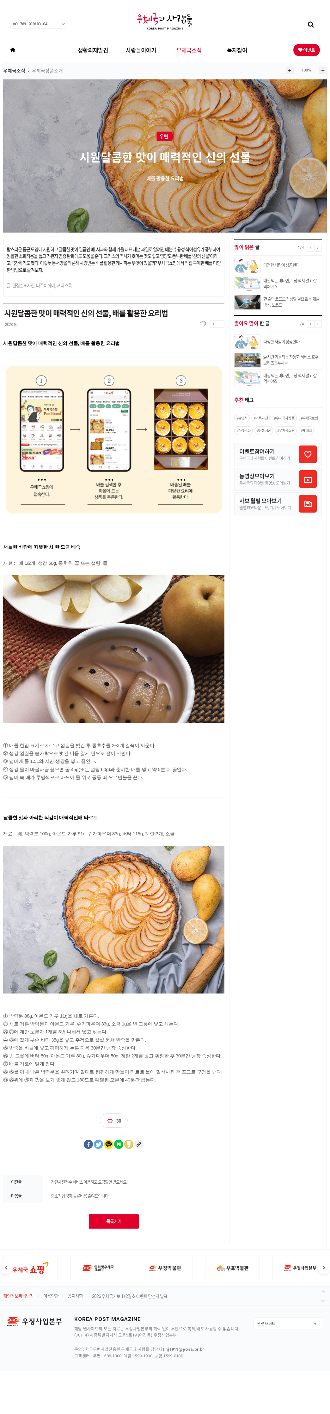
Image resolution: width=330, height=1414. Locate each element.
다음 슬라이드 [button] (323, 1267)
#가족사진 (261, 418)
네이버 (119, 1144)
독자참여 (237, 50)
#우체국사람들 (284, 418)
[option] (97, 1268)
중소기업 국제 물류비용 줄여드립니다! (80, 1196)
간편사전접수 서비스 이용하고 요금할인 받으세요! (89, 1182)
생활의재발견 (93, 50)
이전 (324, 1291)
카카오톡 (108, 1144)
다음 (324, 1299)
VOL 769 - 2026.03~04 (30, 24)
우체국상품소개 (47, 71)
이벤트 (308, 50)
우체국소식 (189, 50)
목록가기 (113, 1221)
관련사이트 (266, 1323)
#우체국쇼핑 (285, 430)
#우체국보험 (309, 418)
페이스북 (88, 1144)
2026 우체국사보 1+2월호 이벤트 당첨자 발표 (130, 1296)
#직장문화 (243, 430)
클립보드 (139, 1144)
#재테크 (306, 430)
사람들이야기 (141, 50)
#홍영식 (242, 418)
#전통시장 (264, 430)
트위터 (98, 1144)
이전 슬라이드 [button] (6, 1267)
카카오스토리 (129, 1144)
